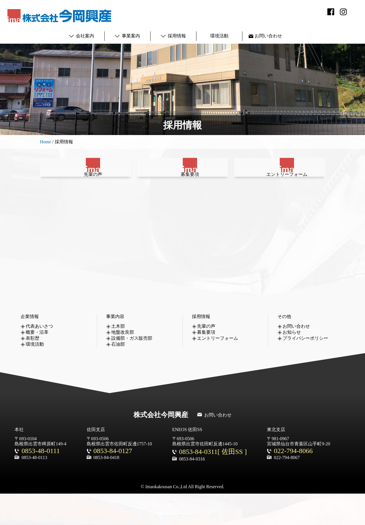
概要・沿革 (37, 363)
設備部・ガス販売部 (131, 369)
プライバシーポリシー (305, 369)
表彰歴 (32, 369)
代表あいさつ (39, 357)
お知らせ (292, 363)
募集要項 (182, 196)
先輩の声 (85, 196)
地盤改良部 (122, 363)
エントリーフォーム (279, 196)
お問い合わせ (268, 35)
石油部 (118, 375)
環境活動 (219, 35)
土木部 (118, 357)
